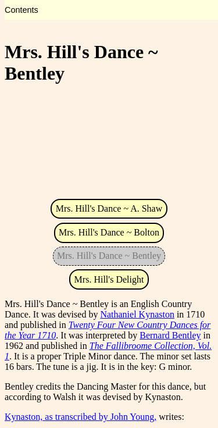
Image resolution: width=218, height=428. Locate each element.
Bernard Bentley (170, 335)
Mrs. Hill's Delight (109, 279)
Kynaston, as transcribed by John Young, (80, 417)
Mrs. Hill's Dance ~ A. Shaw (109, 208)
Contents (21, 10)
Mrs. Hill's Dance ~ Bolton (109, 232)
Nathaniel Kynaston (137, 314)
